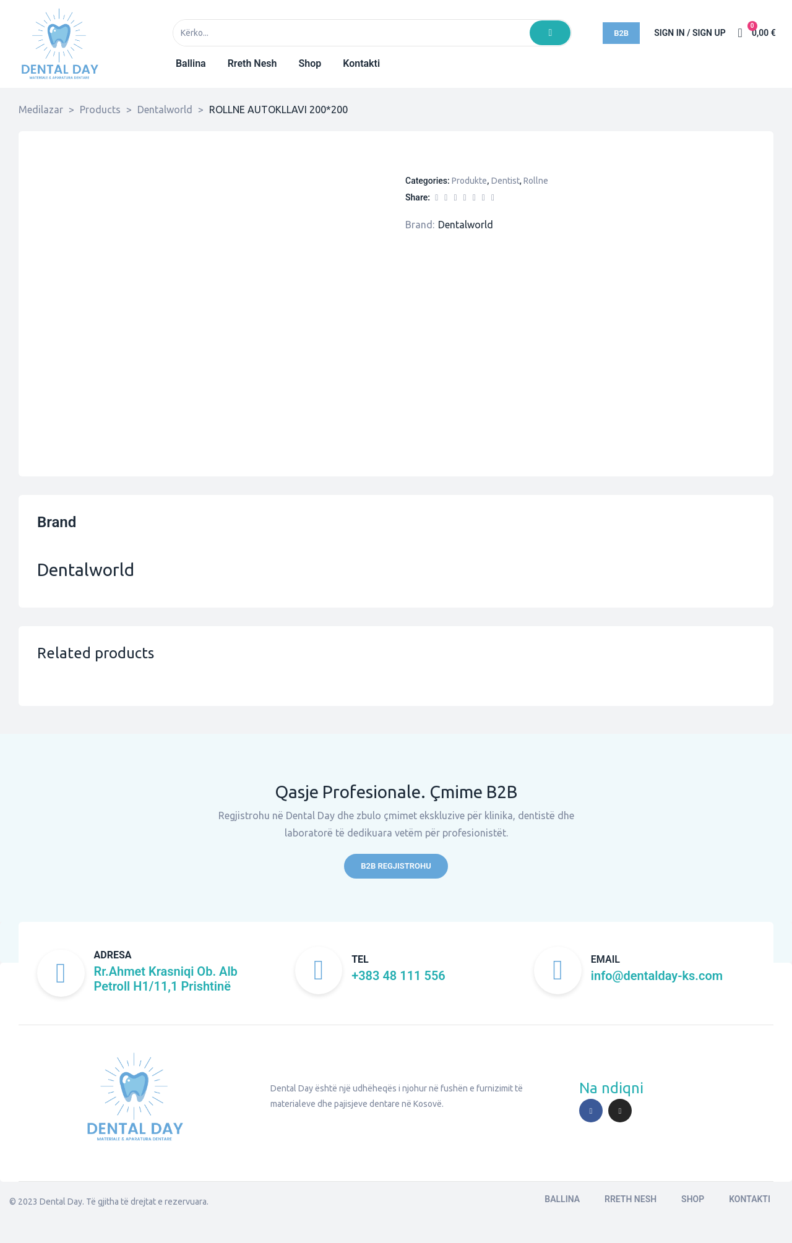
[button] (621, 33)
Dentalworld (465, 224)
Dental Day (61, 1204)
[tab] (56, 530)
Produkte (469, 181)
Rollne (535, 181)
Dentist (505, 181)
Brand (56, 522)
